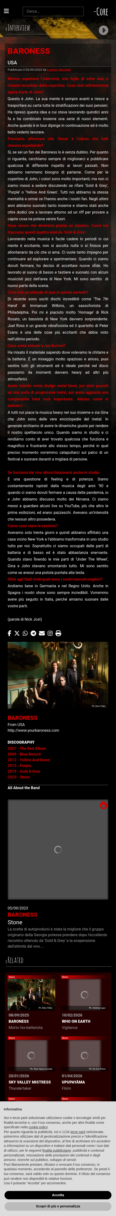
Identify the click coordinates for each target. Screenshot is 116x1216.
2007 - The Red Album (27, 748)
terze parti (78, 1132)
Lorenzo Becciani (59, 70)
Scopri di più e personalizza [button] (58, 1206)
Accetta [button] (58, 1195)
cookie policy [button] (38, 1127)
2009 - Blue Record (24, 754)
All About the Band (24, 788)
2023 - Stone (19, 777)
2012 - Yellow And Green (29, 760)
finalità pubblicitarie (56, 1150)
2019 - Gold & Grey (24, 771)
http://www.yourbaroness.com (33, 730)
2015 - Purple (19, 765)
